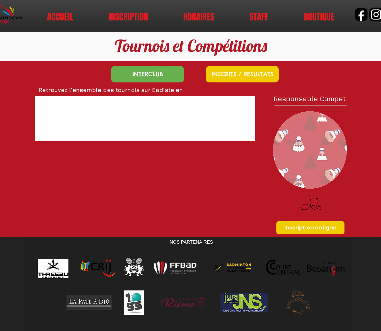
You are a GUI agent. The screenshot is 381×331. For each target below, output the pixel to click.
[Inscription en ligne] (310, 227)
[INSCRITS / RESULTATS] (242, 74)
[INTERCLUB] (147, 74)
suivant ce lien (206, 90)
